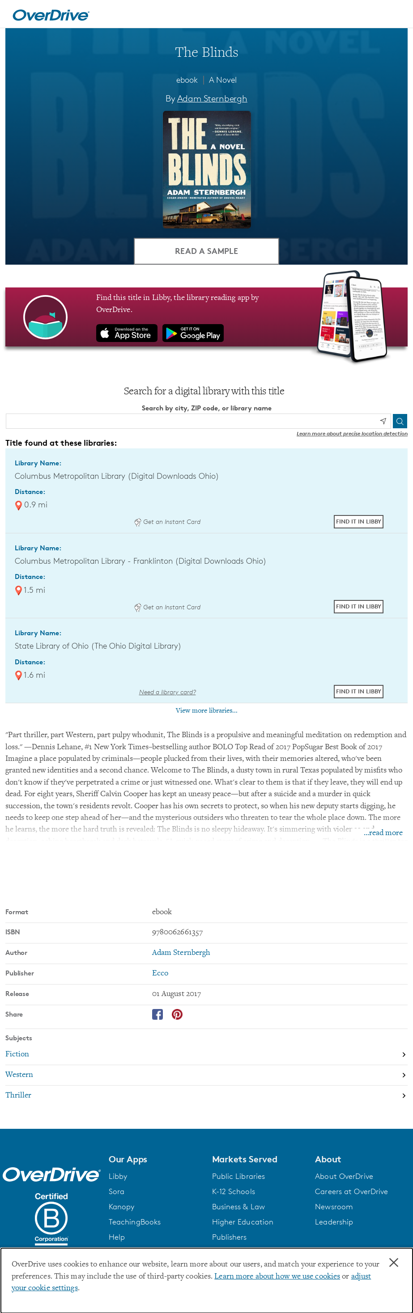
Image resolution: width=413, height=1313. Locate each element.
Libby (118, 1176)
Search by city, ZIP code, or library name (207, 408)
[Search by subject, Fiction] (206, 1054)
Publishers (229, 1237)
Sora (116, 1191)
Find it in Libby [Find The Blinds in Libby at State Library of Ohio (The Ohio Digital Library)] (358, 691)
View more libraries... (207, 710)
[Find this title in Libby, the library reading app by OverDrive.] (206, 316)
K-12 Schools (233, 1191)
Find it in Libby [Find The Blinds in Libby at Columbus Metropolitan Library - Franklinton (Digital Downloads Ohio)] (358, 606)
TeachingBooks (135, 1221)
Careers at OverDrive (351, 1191)
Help (117, 1237)
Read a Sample (206, 250)
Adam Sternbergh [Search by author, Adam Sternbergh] (212, 98)
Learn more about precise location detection (352, 433)
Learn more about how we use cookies (277, 1277)
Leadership (334, 1221)
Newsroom (334, 1206)
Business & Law (238, 1206)
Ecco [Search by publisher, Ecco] (160, 974)
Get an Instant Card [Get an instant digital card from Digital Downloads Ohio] (167, 521)
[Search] (400, 421)
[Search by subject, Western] (206, 1075)
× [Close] (393, 1263)
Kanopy (122, 1206)
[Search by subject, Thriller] (206, 1095)
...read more (383, 833)
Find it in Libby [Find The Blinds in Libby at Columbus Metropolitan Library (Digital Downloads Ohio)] (358, 521)
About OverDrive (344, 1176)
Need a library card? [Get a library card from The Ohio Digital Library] (167, 691)
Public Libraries (238, 1176)
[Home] (51, 13)
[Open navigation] (395, 15)
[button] (155, 1158)
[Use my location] (383, 421)
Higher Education (243, 1221)
